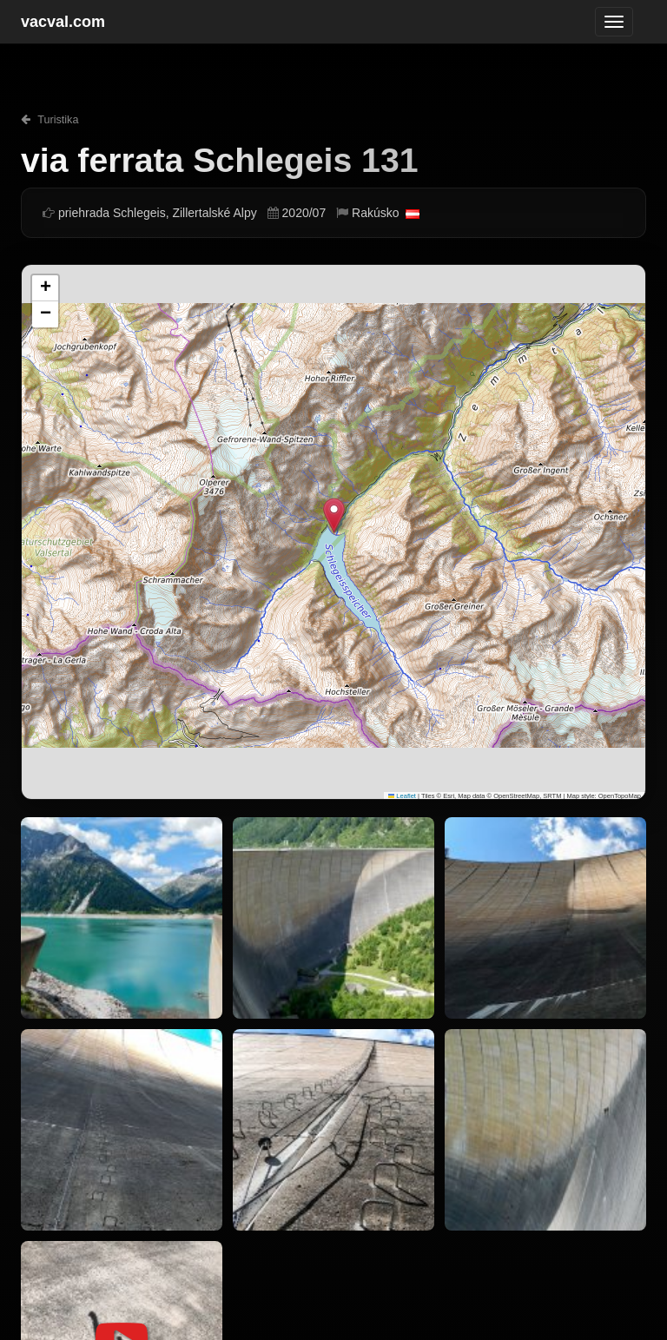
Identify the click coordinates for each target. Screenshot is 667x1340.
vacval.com (63, 21)
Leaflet (402, 796)
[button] (334, 515)
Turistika (49, 120)
